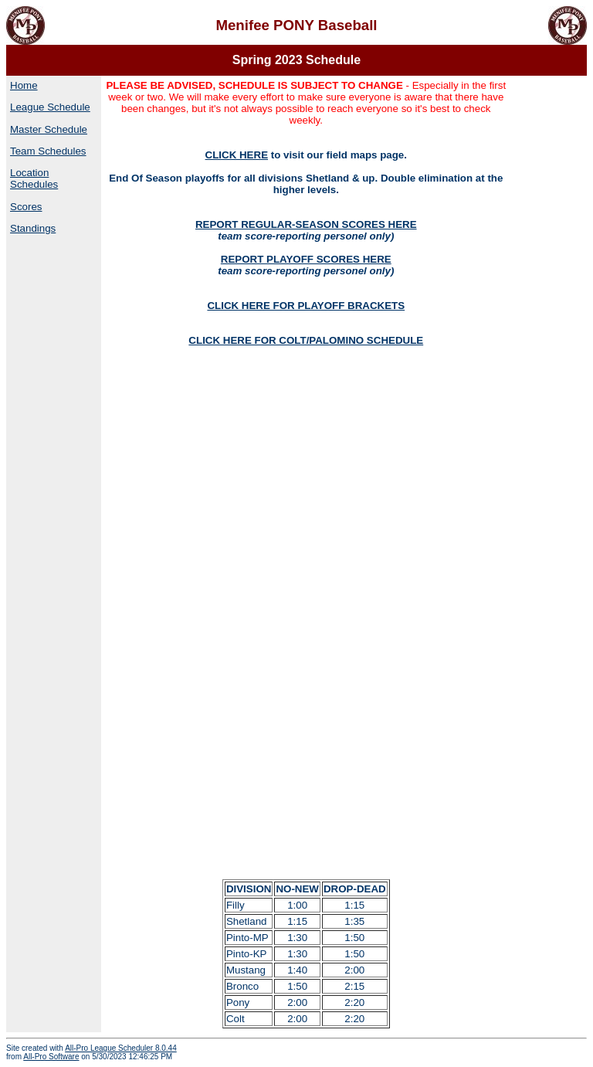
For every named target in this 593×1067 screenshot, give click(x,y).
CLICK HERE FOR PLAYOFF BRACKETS (306, 305)
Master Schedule (48, 129)
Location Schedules (34, 178)
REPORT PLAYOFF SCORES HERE (306, 259)
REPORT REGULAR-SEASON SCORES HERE (306, 224)
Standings (33, 228)
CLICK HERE (236, 155)
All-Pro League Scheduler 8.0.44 (121, 1048)
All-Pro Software (51, 1056)
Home (24, 85)
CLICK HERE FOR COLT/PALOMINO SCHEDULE (305, 340)
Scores (26, 206)
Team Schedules (48, 151)
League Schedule (50, 107)
